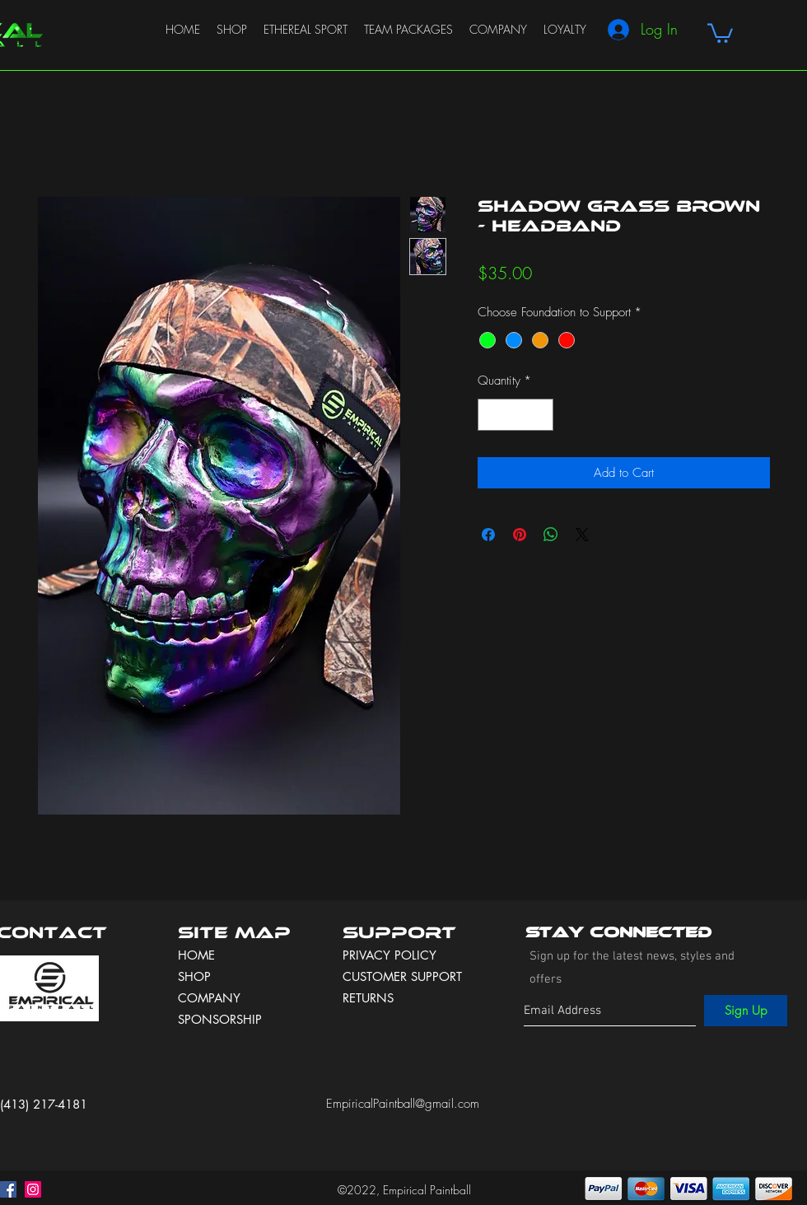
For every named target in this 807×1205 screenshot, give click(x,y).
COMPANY (209, 998)
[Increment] (540, 414)
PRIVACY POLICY (392, 955)
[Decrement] (491, 414)
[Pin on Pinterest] (519, 534)
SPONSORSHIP (220, 1019)
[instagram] (33, 1189)
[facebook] (8, 1189)
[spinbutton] (515, 414)
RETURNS (368, 998)
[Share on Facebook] (488, 534)
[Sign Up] (745, 1010)
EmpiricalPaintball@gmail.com (402, 1103)
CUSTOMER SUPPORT (402, 976)
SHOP (194, 976)
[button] (720, 32)
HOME (196, 955)
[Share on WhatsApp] (551, 534)
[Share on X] (582, 534)
